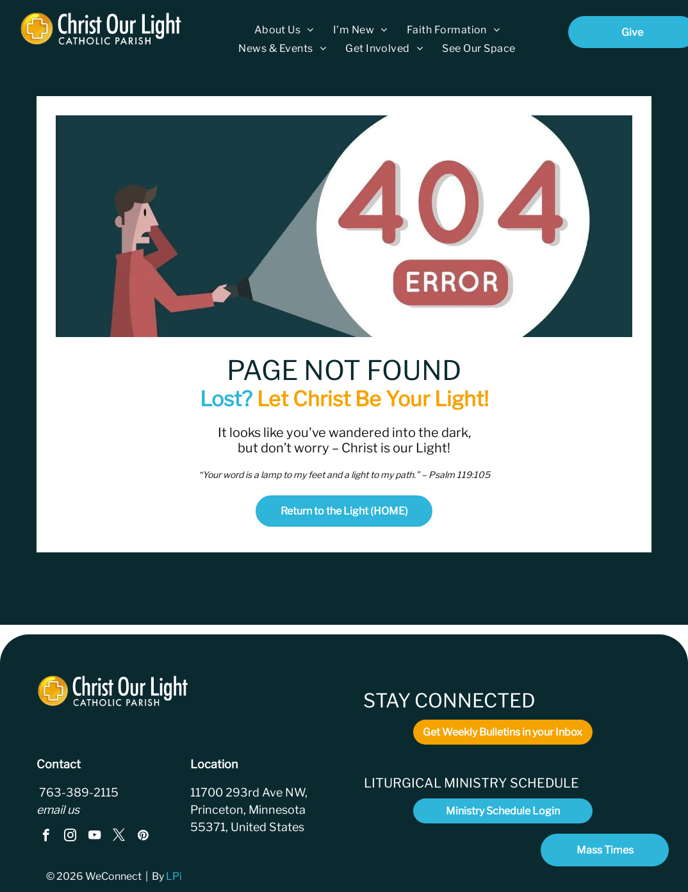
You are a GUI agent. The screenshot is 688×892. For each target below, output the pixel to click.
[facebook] (46, 837)
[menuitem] (284, 30)
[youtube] (94, 837)
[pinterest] (143, 837)
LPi (175, 876)
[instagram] (70, 837)
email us (58, 809)
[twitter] (119, 837)
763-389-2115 (78, 792)
